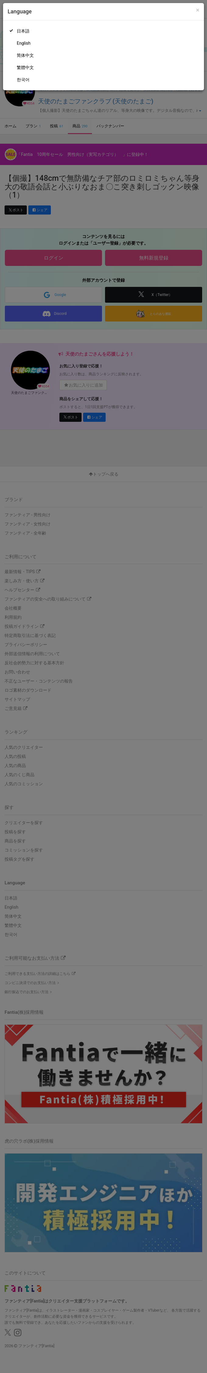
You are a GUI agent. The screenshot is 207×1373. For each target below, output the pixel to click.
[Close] (197, 10)
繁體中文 (25, 67)
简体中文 (25, 55)
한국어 (23, 79)
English (23, 43)
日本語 (23, 31)
